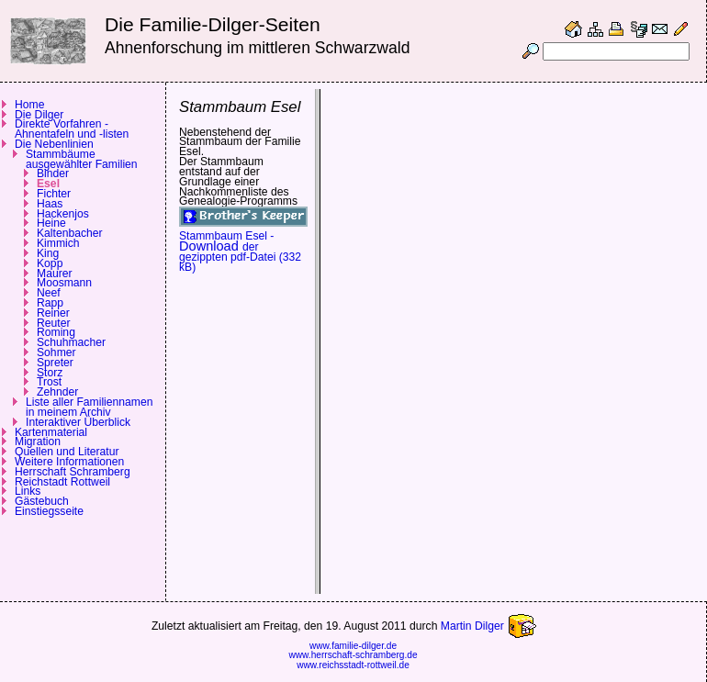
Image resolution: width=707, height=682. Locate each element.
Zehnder (57, 392)
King (48, 253)
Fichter (54, 193)
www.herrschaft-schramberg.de (352, 655)
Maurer (55, 273)
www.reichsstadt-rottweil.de (353, 665)
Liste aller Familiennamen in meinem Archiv (89, 407)
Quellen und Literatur (67, 451)
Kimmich (58, 243)
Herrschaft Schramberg (72, 471)
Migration (38, 441)
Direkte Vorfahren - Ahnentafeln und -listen (72, 128)
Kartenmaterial (51, 432)
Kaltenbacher (70, 233)
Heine (51, 223)
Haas (49, 203)
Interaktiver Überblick (78, 422)
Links (27, 491)
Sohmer (56, 352)
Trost (49, 381)
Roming (56, 332)
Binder (53, 173)
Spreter (55, 362)
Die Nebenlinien (54, 144)
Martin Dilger (498, 626)
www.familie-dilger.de (353, 646)
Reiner (53, 313)
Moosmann (64, 282)
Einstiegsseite (49, 511)
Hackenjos (63, 213)
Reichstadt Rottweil (62, 481)
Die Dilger (39, 114)
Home (29, 104)
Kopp (49, 263)
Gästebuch (42, 501)
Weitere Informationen (69, 461)
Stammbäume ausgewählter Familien (82, 159)
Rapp (50, 302)
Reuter (54, 323)
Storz (49, 372)
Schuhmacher (71, 342)
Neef (49, 292)
